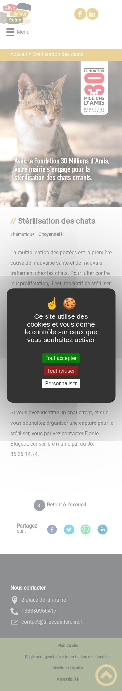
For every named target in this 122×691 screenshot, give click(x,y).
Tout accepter (60, 358)
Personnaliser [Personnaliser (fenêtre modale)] (61, 383)
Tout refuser (61, 371)
